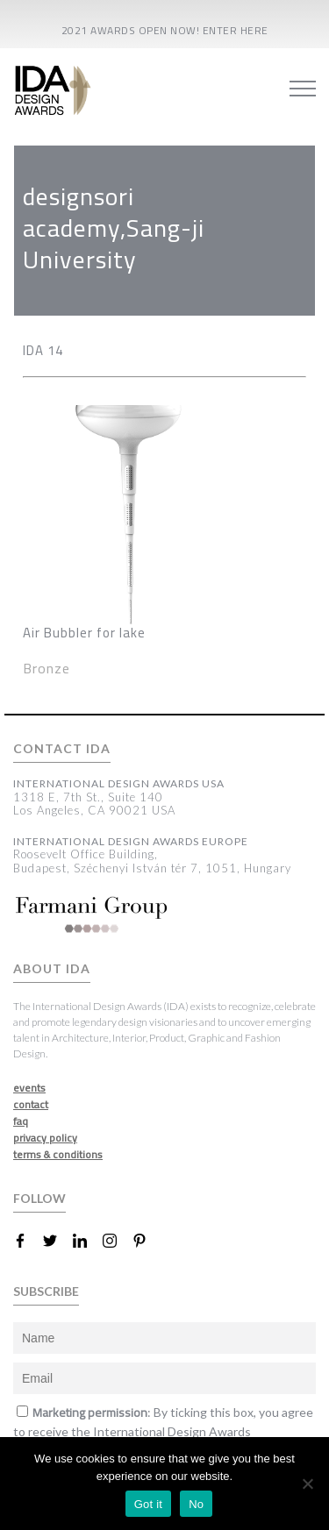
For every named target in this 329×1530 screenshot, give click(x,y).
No (196, 1504)
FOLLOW (39, 1198)
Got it (148, 1504)
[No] (307, 1483)
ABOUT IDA (51, 969)
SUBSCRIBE (46, 1291)
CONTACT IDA (62, 749)
